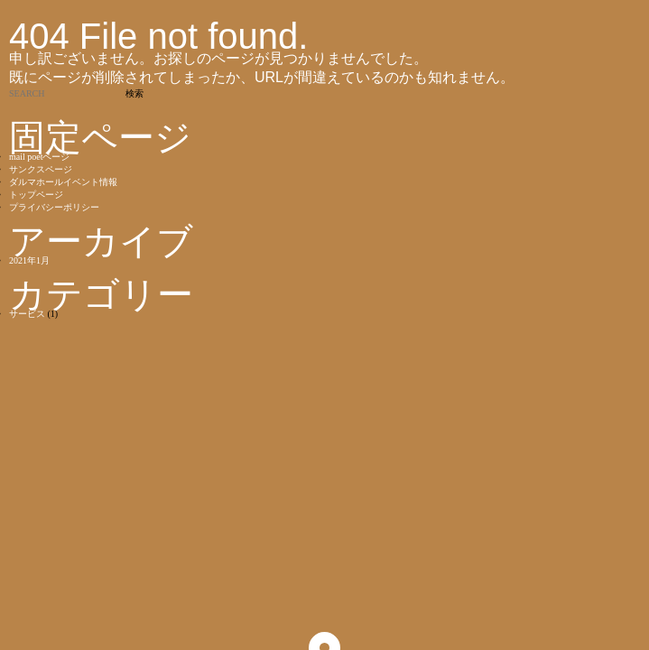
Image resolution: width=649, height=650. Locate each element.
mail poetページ (39, 157)
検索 (134, 93)
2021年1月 (29, 260)
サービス (27, 314)
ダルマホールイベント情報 (63, 182)
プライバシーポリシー (54, 207)
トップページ (36, 195)
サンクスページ (40, 169)
